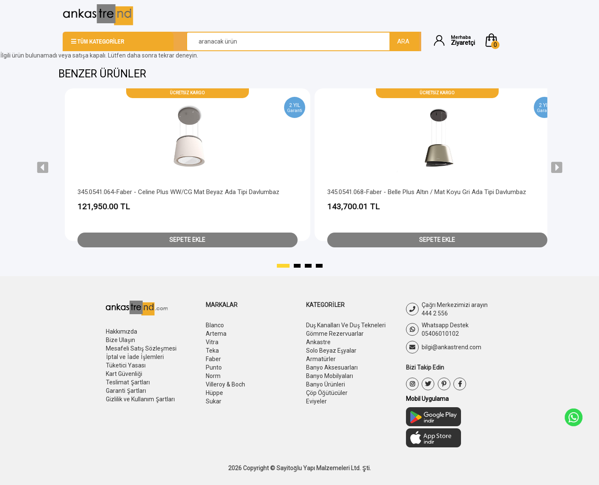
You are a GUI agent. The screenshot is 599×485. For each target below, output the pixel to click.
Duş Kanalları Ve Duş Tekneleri (346, 325)
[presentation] (42, 167)
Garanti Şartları (126, 390)
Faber (213, 359)
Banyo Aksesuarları (332, 367)
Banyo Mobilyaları (329, 376)
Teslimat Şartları (128, 382)
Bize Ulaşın (120, 340)
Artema (216, 333)
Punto (214, 367)
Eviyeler (316, 401)
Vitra (212, 342)
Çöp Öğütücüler (327, 392)
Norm (213, 376)
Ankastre (318, 342)
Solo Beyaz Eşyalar (331, 350)
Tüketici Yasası (126, 365)
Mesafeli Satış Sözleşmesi (141, 348)
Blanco (215, 325)
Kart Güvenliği (124, 373)
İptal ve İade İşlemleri (135, 356)
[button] (510, 40)
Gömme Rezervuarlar (335, 333)
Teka (212, 350)
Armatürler (321, 359)
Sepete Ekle (187, 239)
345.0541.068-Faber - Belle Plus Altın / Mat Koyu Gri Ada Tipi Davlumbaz (426, 192)
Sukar (213, 401)
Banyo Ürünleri (325, 384)
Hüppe (214, 392)
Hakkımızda (121, 331)
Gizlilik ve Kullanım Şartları (140, 399)
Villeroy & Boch (225, 384)
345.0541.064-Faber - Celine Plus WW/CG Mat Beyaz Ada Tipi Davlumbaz (178, 192)
